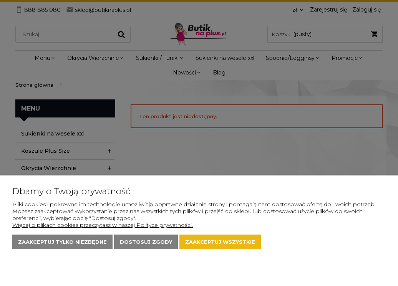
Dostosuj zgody (146, 242)
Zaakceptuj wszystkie (220, 242)
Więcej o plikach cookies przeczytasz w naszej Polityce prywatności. (102, 225)
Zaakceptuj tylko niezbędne (62, 242)
